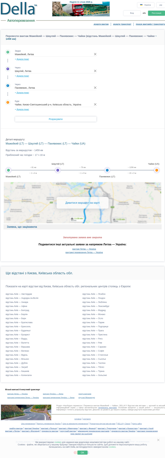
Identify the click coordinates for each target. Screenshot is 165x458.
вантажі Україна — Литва (53, 394)
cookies (58, 442)
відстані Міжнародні (87, 397)
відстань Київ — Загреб (17, 367)
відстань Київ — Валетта (17, 343)
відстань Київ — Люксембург (95, 306)
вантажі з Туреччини (107, 428)
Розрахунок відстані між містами (102, 424)
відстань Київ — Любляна (94, 302)
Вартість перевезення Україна (49, 424)
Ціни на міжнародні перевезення (75, 424)
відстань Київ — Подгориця (95, 326)
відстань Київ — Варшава (18, 347)
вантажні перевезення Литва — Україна (84, 252)
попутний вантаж (68, 431)
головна (77, 419)
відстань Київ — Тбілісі (93, 367)
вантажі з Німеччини (68, 428)
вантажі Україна (32, 428)
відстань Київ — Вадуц (16, 339)
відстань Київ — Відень (17, 355)
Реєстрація (156, 13)
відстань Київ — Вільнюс (17, 359)
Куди (17, 101)
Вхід (132, 13)
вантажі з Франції (88, 428)
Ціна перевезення (28, 424)
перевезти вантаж (50, 431)
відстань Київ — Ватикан (17, 351)
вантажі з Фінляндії (31, 431)
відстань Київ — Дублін (17, 363)
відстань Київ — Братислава (19, 322)
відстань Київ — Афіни (16, 306)
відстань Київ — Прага (93, 330)
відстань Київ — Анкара (17, 302)
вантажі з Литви (12, 431)
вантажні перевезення (147, 431)
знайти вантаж (16, 428)
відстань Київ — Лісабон (94, 294)
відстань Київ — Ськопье (94, 359)
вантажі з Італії (146, 428)
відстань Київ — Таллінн (94, 363)
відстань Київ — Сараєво (94, 347)
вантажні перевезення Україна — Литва (59, 397)
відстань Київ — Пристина (94, 334)
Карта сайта (137, 424)
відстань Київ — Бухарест (18, 334)
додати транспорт (122, 24)
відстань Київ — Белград (17, 310)
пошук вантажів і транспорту (150, 24)
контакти (87, 419)
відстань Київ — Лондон (93, 298)
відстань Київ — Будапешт (18, 330)
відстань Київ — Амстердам (19, 294)
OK (82, 452)
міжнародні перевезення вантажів (93, 431)
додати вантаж (101, 24)
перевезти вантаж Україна (123, 431)
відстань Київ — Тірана (93, 371)
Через (17, 67)
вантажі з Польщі (49, 428)
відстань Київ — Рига (92, 339)
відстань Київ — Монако (93, 314)
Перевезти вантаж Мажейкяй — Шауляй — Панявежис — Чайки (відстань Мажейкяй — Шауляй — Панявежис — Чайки (80, 36)
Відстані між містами (137, 406)
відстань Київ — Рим (92, 343)
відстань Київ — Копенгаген (19, 375)
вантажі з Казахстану (128, 428)
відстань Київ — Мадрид (94, 310)
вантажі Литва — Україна (84, 249)
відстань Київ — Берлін (17, 314)
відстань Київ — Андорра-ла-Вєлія (22, 298)
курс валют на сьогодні (81, 434)
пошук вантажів (85, 394)
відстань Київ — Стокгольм (95, 355)
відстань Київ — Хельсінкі (94, 375)
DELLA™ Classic (123, 424)
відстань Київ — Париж (93, 322)
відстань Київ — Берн (16, 318)
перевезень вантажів (107, 408)
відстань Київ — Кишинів (17, 371)
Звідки (18, 51)
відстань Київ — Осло (92, 318)
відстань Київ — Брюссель (18, 326)
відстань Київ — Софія (93, 351)
